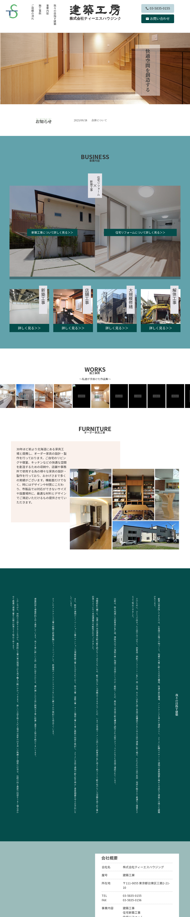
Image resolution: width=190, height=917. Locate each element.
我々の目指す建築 (55, 14)
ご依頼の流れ (33, 12)
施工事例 (40, 9)
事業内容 (48, 9)
